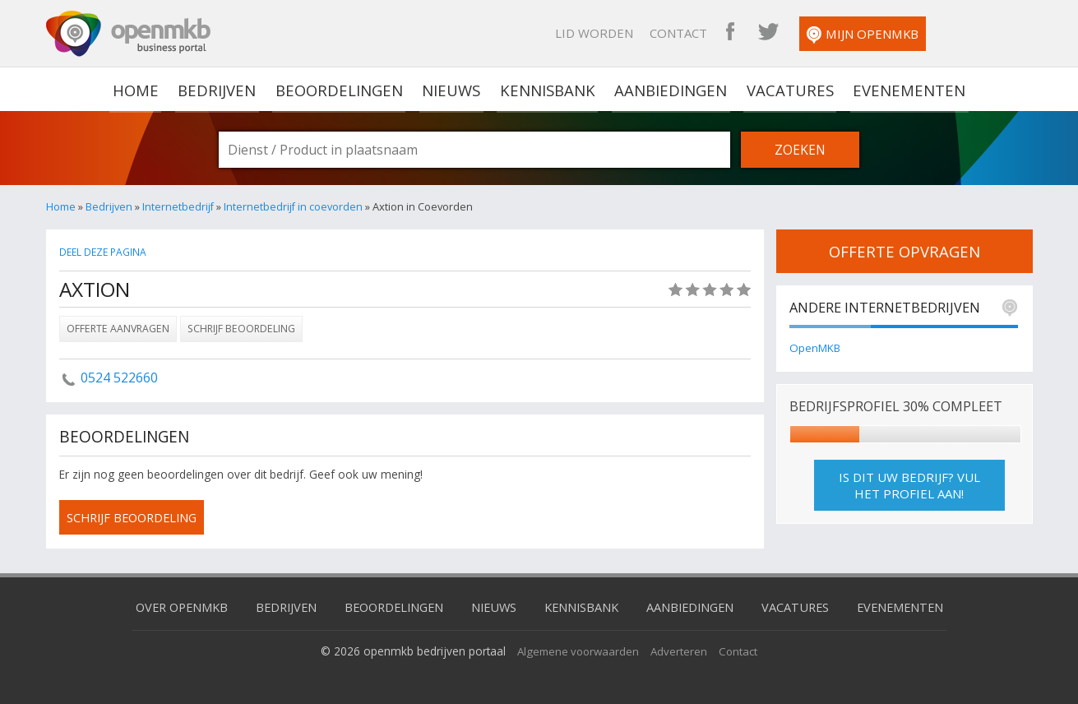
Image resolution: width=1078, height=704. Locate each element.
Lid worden (685, 33)
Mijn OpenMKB (954, 34)
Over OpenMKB (169, 606)
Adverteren (681, 650)
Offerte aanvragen (118, 329)
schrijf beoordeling (136, 517)
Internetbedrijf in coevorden (294, 206)
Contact (769, 33)
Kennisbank (548, 89)
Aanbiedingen (670, 89)
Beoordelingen (342, 89)
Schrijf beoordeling (241, 329)
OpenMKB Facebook (821, 32)
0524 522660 (119, 377)
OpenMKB (815, 348)
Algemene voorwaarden (577, 650)
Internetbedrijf (178, 206)
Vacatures (787, 89)
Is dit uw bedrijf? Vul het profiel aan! (909, 486)
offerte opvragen (904, 251)
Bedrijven (221, 89)
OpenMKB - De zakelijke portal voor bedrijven (128, 34)
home (141, 89)
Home (61, 206)
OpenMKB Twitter (859, 32)
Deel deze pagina (104, 252)
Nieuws (453, 89)
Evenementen (904, 89)
